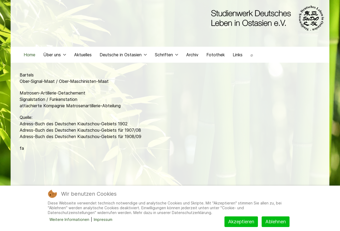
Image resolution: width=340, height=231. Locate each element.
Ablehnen (275, 221)
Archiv (192, 54)
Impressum (103, 219)
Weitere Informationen (69, 219)
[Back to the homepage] (266, 18)
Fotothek (215, 54)
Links (238, 54)
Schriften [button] (166, 54)
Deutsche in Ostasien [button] (123, 54)
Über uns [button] (54, 54)
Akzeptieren (241, 221)
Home (29, 54)
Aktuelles (83, 54)
